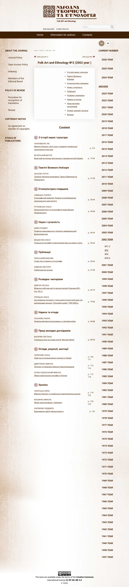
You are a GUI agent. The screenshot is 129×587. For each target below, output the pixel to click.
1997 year (107, 293)
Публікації (71, 91)
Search (113, 27)
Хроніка (70, 115)
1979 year (107, 411)
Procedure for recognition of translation (15, 100)
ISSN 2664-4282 (48, 29)
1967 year (107, 494)
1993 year (107, 320)
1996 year (107, 300)
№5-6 (107, 258)
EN (108, 43)
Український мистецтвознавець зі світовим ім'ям (54, 321)
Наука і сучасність (74, 87)
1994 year (107, 314)
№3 (106, 250)
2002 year (107, 239)
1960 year (107, 543)
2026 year (107, 59)
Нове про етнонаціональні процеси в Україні (52, 358)
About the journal (16, 50)
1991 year (107, 334)
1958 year (107, 550)
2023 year (107, 93)
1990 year (107, 341)
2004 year (107, 225)
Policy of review (15, 90)
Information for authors (63, 34)
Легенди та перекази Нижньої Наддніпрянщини (54, 367)
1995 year (107, 307)
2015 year (107, 149)
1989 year (107, 348)
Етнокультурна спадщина (77, 83)
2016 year (107, 142)
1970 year (107, 473)
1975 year (107, 439)
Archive (103, 86)
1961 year (107, 536)
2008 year (107, 198)
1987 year (107, 362)
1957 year (107, 557)
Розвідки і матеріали (75, 95)
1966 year (107, 501)
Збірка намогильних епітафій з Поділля (50, 376)
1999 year (107, 279)
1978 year (107, 418)
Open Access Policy (18, 64)
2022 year (107, 100)
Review (11, 110)
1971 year (107, 467)
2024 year (107, 77)
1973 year (107, 453)
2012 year (107, 170)
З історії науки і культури (77, 72)
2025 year (107, 68)
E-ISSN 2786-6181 (62, 29)
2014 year (107, 156)
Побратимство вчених (43, 270)
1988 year (107, 355)
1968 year (107, 487)
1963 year (107, 522)
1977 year (107, 425)
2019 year (107, 121)
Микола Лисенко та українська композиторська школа (57, 394)
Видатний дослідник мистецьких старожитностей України (58, 158)
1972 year (107, 459)
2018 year (107, 128)
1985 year (107, 376)
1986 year (107, 369)
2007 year (107, 204)
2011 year (107, 177)
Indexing (12, 71)
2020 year (107, 114)
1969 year (107, 480)
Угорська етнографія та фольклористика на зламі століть (58, 243)
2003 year (107, 232)
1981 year (107, 397)
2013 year (107, 163)
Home (40, 34)
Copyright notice (15, 119)
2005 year (107, 218)
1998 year (107, 286)
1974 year (107, 446)
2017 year (107, 135)
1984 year (107, 383)
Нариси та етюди (74, 100)
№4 (106, 254)
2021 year (107, 107)
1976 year (107, 432)
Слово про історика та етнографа (48, 261)
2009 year (107, 191)
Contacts (87, 34)
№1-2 (107, 246)
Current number (108, 50)
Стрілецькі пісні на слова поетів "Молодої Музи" (54, 340)
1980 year (107, 404)
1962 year (107, 529)
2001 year (107, 265)
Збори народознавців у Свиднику (48, 403)
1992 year (107, 327)
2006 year (107, 211)
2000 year (107, 272)
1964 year (107, 515)
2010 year (107, 184)
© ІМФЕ (64, 583)
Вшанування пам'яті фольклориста (48, 411)
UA (102, 43)
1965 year (107, 508)
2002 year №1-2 (42, 57)
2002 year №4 (87, 57)
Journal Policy (15, 57)
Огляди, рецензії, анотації (77, 111)
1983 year (107, 390)
